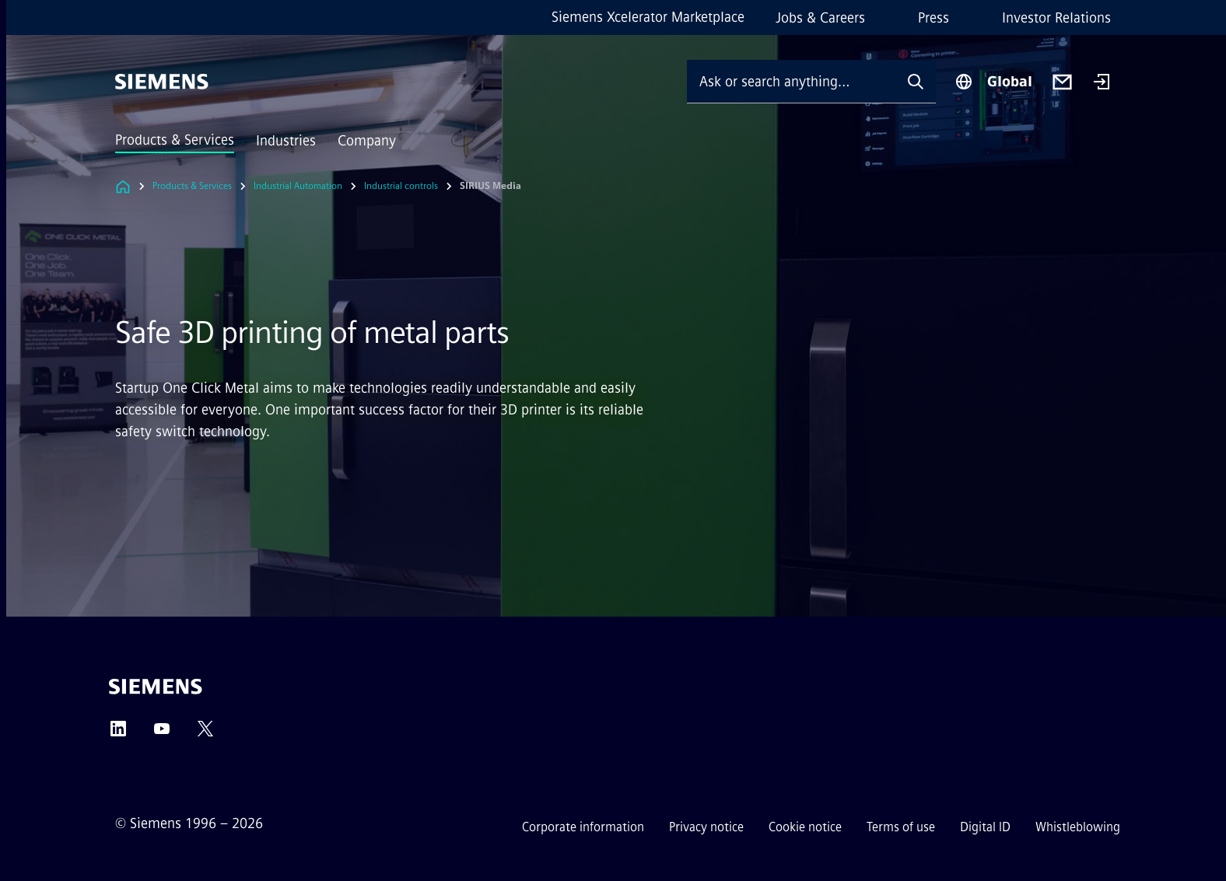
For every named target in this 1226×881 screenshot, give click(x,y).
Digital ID (985, 827)
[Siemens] (161, 81)
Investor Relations (1056, 17)
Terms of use (901, 827)
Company (367, 140)
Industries (286, 140)
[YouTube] (161, 733)
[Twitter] (205, 733)
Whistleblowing (1077, 827)
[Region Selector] (993, 81)
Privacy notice (706, 827)
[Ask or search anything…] (791, 81)
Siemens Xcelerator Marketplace (648, 17)
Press (933, 17)
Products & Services (174, 140)
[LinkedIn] (118, 733)
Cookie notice (805, 827)
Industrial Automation (298, 185)
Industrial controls (401, 185)
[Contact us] (1062, 82)
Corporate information (583, 827)
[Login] (1101, 83)
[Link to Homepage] (123, 186)
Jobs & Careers (820, 17)
